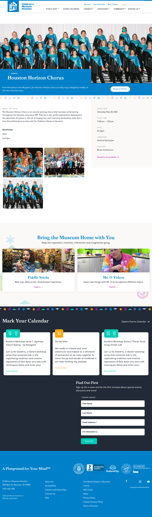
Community (119, 9)
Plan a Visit (51, 9)
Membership (99, 4)
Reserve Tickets (120, 89)
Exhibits (88, 9)
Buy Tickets (113, 4)
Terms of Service (90, 506)
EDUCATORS (103, 9)
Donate (87, 4)
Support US (133, 9)
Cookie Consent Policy (93, 502)
